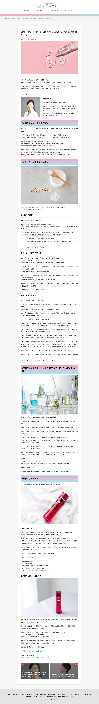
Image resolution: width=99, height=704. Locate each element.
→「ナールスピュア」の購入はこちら (34, 651)
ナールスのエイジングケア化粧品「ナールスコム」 (35, 657)
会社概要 (28, 696)
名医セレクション (62, 694)
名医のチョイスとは (33, 694)
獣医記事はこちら (52, 696)
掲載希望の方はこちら (66, 10)
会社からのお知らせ (13, 694)
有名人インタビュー (40, 10)
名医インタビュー (28, 10)
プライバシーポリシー (38, 696)
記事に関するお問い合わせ (65, 696)
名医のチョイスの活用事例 (47, 694)
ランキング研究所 (86, 694)
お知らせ (23, 694)
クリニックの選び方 (53, 10)
